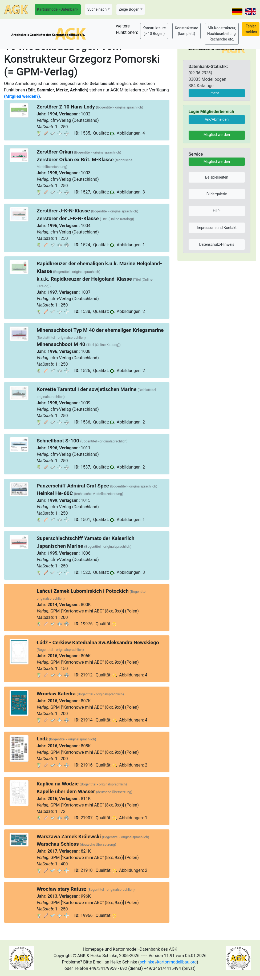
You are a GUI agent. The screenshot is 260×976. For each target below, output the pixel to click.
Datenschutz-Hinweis (216, 244)
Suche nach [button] (97, 9)
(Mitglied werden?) (22, 96)
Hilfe (217, 211)
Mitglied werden (217, 134)
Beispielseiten (216, 177)
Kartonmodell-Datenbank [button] (57, 9)
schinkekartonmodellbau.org (168, 962)
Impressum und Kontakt (217, 227)
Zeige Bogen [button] (129, 9)
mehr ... (216, 93)
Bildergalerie (216, 194)
